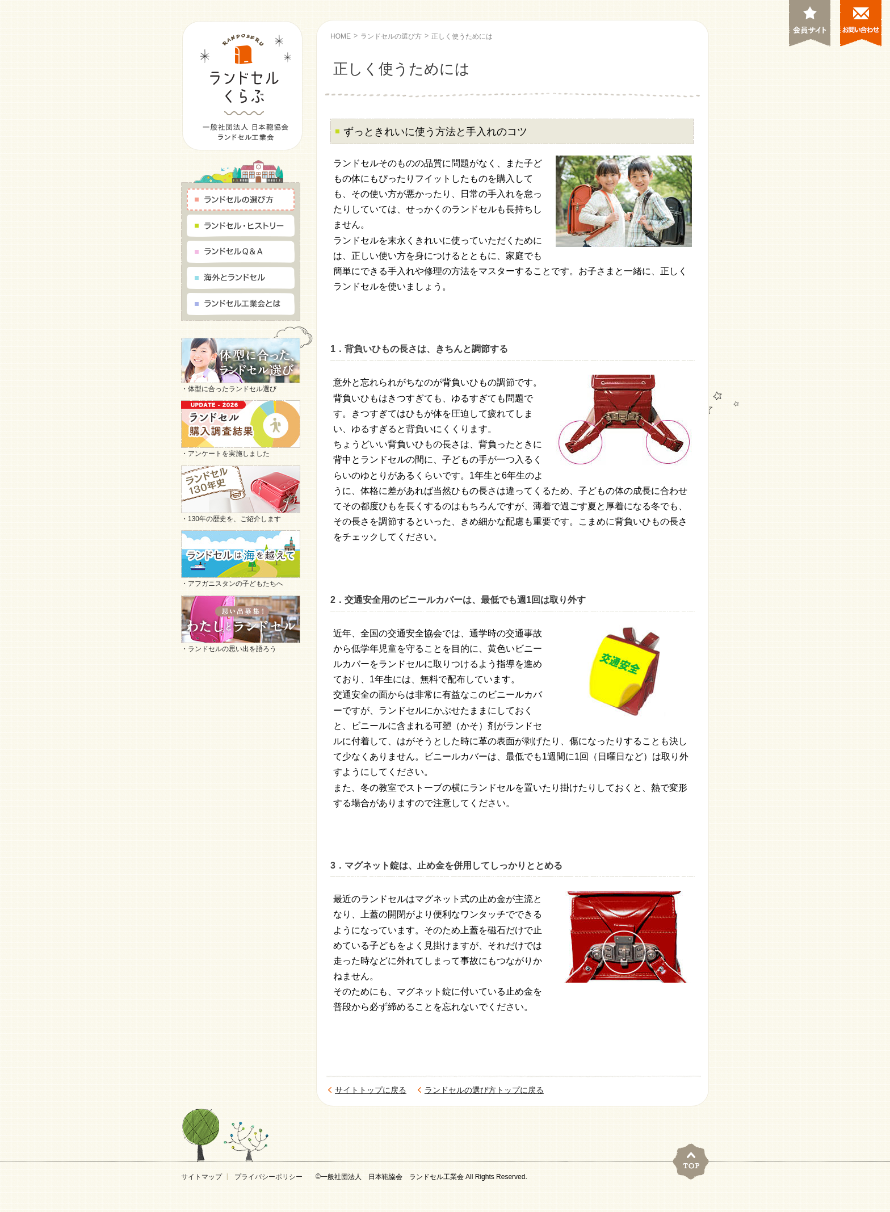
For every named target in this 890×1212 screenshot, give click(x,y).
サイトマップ (201, 1177)
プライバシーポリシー (268, 1177)
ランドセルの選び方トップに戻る (484, 1089)
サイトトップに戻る (370, 1089)
